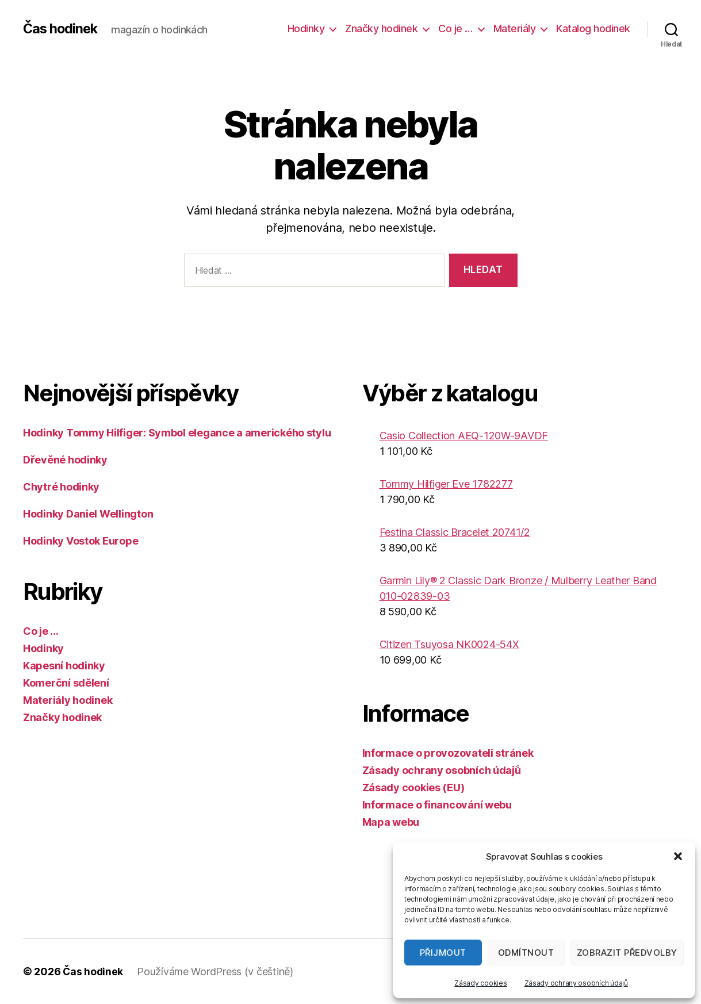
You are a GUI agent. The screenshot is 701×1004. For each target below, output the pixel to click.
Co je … (455, 28)
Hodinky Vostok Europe (80, 541)
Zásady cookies (480, 983)
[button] (678, 856)
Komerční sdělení (66, 683)
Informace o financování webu (437, 805)
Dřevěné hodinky (65, 460)
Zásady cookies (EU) (413, 787)
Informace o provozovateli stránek (448, 753)
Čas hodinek (61, 29)
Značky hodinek (381, 28)
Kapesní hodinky (64, 666)
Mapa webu (391, 822)
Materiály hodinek (67, 700)
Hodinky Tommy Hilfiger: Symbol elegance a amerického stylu (177, 433)
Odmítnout (526, 952)
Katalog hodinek (593, 28)
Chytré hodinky (61, 487)
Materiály (514, 28)
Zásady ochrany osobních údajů (576, 983)
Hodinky (306, 28)
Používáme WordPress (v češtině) (216, 971)
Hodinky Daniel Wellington (88, 514)
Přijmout (443, 952)
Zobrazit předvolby (627, 952)
